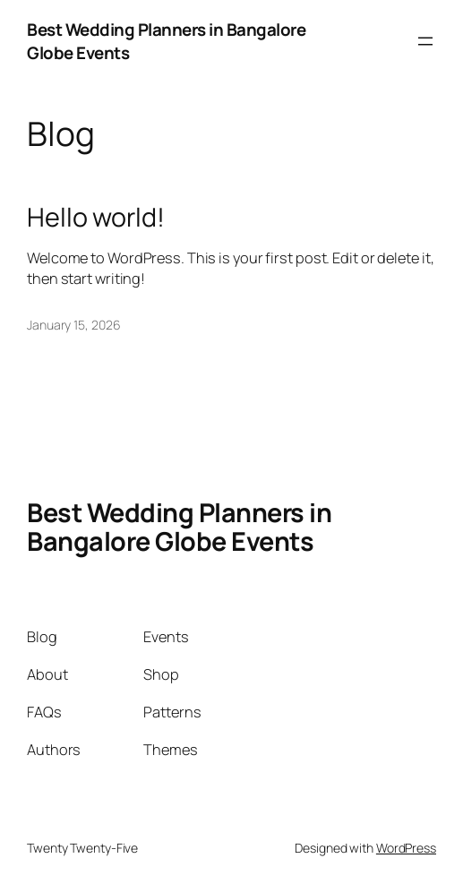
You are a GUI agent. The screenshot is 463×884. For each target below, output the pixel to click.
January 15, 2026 (73, 324)
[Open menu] (425, 41)
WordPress (406, 847)
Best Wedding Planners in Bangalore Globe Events (179, 526)
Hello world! (96, 216)
